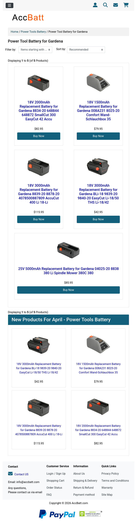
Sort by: (61, 49)
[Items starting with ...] (35, 49)
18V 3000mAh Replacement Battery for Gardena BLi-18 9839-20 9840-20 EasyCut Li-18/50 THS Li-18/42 (98, 193)
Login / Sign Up (56, 473)
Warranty (107, 487)
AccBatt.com (80, 503)
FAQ (49, 494)
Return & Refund (83, 487)
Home (14, 31)
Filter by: (10, 49)
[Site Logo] (28, 17)
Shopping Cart (55, 480)
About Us (79, 473)
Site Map (107, 494)
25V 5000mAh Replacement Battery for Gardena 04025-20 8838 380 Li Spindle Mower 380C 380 (68, 271)
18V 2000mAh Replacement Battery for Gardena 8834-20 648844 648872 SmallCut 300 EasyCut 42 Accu (39, 110)
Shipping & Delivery (85, 480)
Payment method (83, 494)
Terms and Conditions (115, 480)
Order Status (54, 487)
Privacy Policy (110, 473)
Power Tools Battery (33, 31)
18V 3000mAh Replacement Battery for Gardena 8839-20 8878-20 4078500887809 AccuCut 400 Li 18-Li (38, 193)
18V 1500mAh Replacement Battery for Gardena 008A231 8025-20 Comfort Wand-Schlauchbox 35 (98, 110)
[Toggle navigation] (9, 5)
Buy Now (38, 136)
